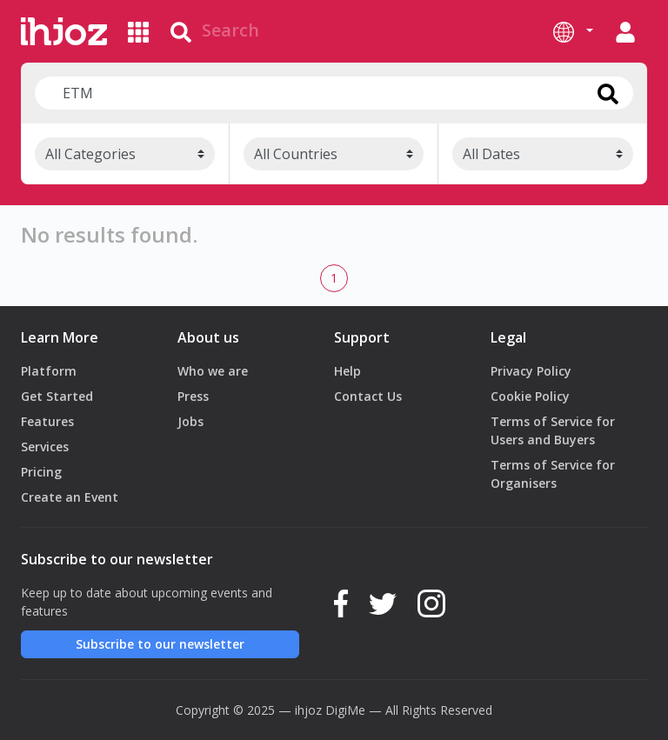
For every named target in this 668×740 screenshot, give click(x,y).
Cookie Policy (530, 396)
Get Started (57, 396)
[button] (573, 31)
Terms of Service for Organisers (553, 474)
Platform (49, 371)
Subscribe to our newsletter (160, 644)
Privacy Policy (531, 371)
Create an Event (69, 497)
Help (347, 371)
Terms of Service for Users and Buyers (553, 430)
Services (45, 446)
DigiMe (345, 710)
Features (47, 421)
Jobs (190, 421)
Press (193, 396)
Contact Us (368, 396)
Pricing (41, 471)
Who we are (212, 371)
